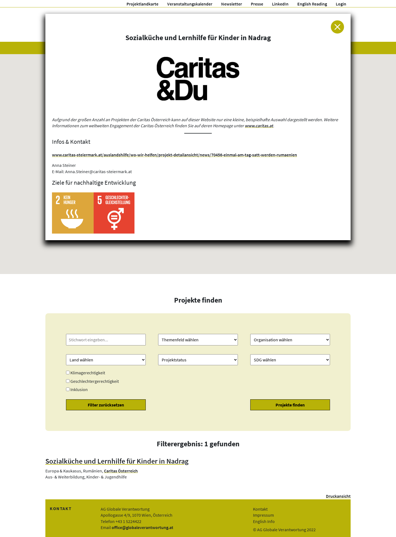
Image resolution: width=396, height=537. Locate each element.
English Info (264, 521)
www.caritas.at (259, 125)
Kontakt (260, 509)
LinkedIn (280, 4)
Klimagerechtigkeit (87, 372)
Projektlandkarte (142, 4)
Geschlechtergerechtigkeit (94, 381)
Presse (257, 4)
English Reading (312, 4)
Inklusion (79, 389)
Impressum (263, 515)
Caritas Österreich (121, 471)
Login (341, 4)
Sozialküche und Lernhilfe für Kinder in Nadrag (117, 461)
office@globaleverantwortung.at (142, 527)
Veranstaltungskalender (189, 4)
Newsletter (231, 4)
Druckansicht (338, 496)
